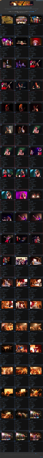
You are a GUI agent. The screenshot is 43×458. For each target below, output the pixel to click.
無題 (1, 14)
